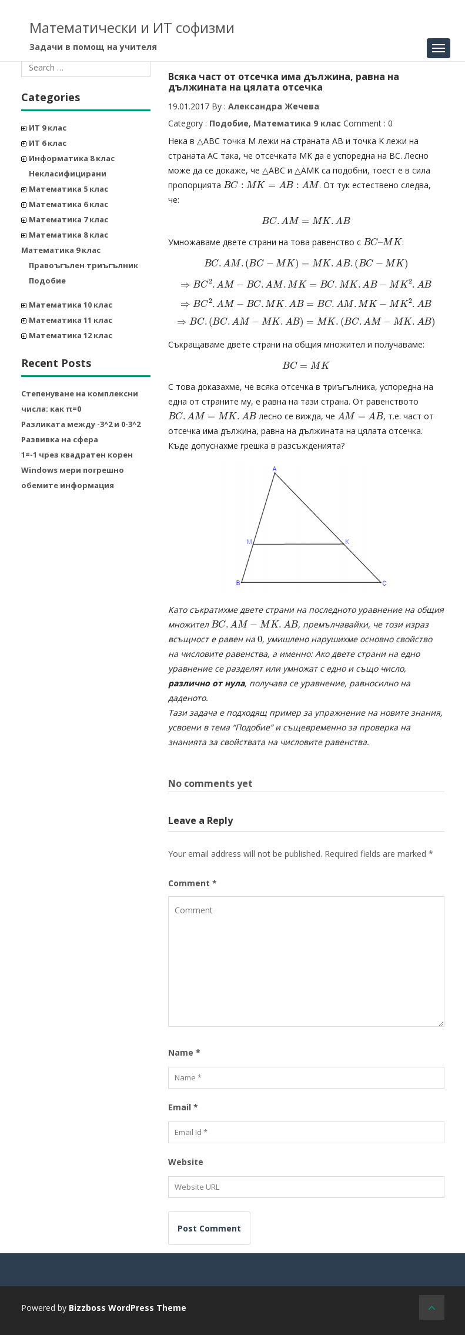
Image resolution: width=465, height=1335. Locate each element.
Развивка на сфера (59, 439)
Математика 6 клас (68, 204)
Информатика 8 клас (72, 158)
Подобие (47, 280)
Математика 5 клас (68, 188)
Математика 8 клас (68, 234)
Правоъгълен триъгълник (83, 265)
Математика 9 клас (61, 250)
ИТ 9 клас (47, 127)
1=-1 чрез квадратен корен (77, 454)
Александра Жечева (273, 106)
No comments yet (210, 783)
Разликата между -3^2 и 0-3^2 (80, 424)
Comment (192, 883)
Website (185, 1161)
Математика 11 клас (70, 320)
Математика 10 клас (70, 304)
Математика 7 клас (68, 219)
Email (183, 1107)
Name (184, 1052)
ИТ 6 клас (47, 143)
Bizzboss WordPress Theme (127, 1307)
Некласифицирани (67, 173)
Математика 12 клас (70, 335)
